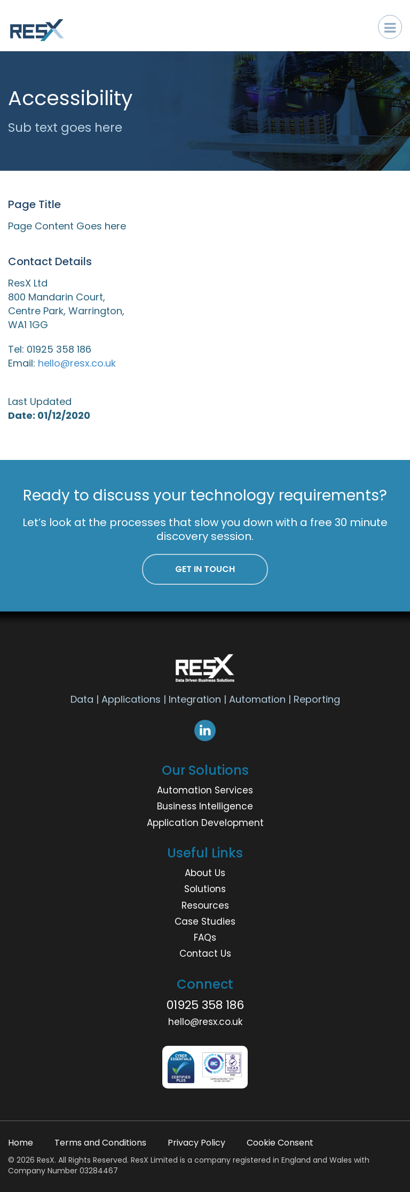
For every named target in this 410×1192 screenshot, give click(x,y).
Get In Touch (205, 569)
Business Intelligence (205, 806)
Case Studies (205, 921)
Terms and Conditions (100, 1143)
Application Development (205, 822)
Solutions (205, 889)
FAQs (205, 937)
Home (20, 1143)
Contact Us (205, 953)
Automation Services (205, 790)
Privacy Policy (196, 1143)
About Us (205, 873)
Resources (205, 905)
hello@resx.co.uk (77, 363)
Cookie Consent (280, 1143)
